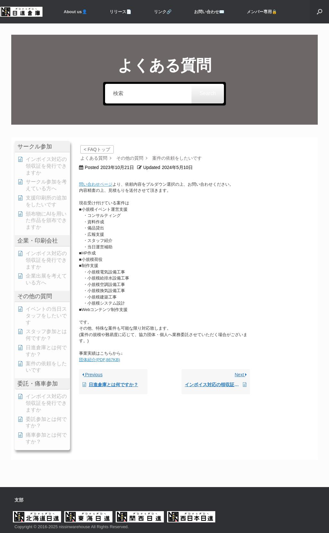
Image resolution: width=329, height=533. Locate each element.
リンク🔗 (163, 11)
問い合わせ (89, 184)
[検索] (148, 93)
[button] (319, 11)
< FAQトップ (97, 149)
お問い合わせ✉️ (209, 11)
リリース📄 (120, 11)
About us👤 (75, 11)
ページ (106, 184)
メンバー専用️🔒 (262, 11)
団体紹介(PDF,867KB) (99, 359)
